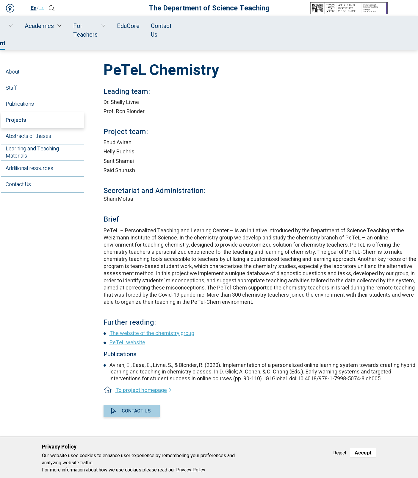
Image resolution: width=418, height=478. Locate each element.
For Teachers (283, 26)
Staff (96, 26)
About (12, 72)
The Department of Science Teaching (209, 8)
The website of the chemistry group (151, 333)
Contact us (136, 411)
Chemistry (213, 42)
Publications (20, 104)
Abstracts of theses (28, 136)
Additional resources (29, 168)
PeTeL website (127, 343)
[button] (56, 8)
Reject (339, 453)
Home (39, 26)
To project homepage (141, 390)
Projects (16, 120)
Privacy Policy (190, 470)
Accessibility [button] (10, 8)
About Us (67, 26)
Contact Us (368, 26)
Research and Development (160, 26)
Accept (363, 453)
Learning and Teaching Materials (32, 152)
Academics (231, 26)
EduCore (331, 26)
